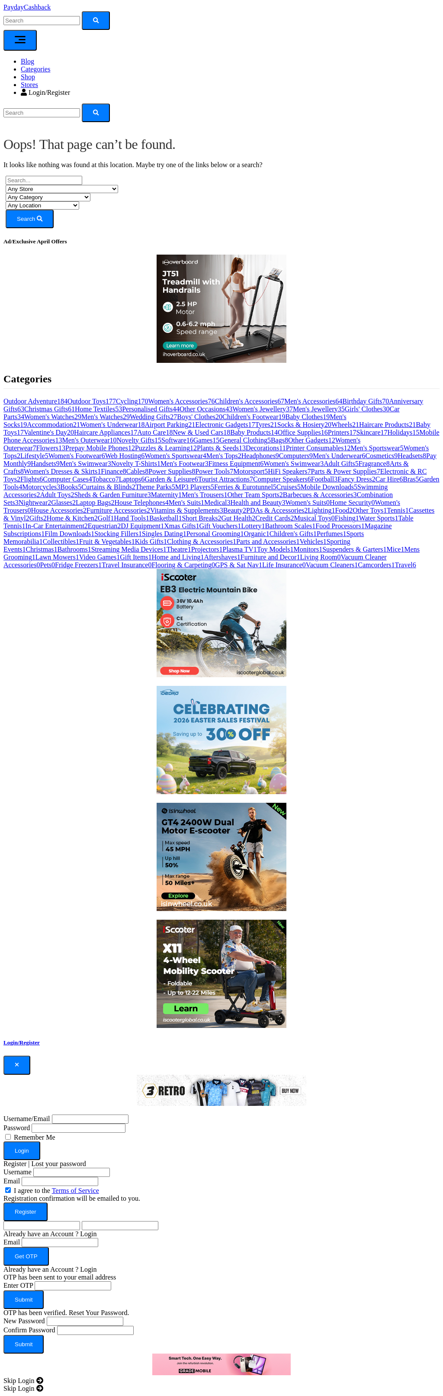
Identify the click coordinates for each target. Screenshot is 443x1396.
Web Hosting (125, 455)
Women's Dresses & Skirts (62, 471)
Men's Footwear (185, 463)
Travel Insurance (126, 565)
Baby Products (254, 432)
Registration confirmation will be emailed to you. (71, 1198)
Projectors (207, 549)
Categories (35, 69)
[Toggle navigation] (20, 40)
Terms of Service (75, 1190)
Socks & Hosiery (304, 424)
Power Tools (214, 471)
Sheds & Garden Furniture (112, 494)
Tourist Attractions (225, 479)
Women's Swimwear (293, 463)
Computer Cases (67, 479)
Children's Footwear (254, 416)
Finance (113, 471)
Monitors (307, 549)
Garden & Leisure (171, 479)
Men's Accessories (313, 401)
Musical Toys (314, 518)
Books (70, 487)
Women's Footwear (76, 455)
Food (344, 510)
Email (11, 1181)
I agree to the (56, 1190)
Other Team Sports (254, 494)
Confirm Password (29, 1330)
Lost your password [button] (59, 1163)
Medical (217, 502)
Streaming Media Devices (129, 549)
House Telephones (141, 502)
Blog (27, 61)
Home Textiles (98, 409)
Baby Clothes (308, 416)
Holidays (404, 432)
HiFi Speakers (289, 471)
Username (17, 1172)
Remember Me (34, 1137)
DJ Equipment (142, 526)
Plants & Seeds (221, 448)
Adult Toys (57, 494)
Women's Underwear (112, 424)
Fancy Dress (356, 479)
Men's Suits (186, 502)
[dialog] (221, 1216)
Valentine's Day (49, 432)
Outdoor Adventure (35, 401)
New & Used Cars (201, 432)
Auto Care (155, 432)
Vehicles (313, 541)
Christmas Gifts (49, 409)
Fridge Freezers (78, 565)
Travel (405, 565)
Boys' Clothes (199, 416)
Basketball (165, 518)
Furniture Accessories (118, 510)
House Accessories (58, 510)
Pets (47, 565)
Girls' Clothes (367, 409)
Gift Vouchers (220, 526)
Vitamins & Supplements (186, 510)
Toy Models (275, 549)
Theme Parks (155, 487)
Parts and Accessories (268, 541)
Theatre (179, 549)
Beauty (234, 510)
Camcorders (376, 565)
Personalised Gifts (151, 409)
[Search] (41, 112)
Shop (28, 77)
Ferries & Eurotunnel (245, 487)
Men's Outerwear (89, 440)
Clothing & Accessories (201, 541)
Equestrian (104, 526)
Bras (411, 479)
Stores (29, 84)
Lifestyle (34, 455)
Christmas (42, 549)
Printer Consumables (318, 448)
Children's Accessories (250, 401)
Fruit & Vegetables (107, 541)
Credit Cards (274, 518)
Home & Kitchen (72, 518)
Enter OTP (18, 1285)
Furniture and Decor (270, 557)
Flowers (51, 448)
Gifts (38, 518)
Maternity (166, 494)
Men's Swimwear (85, 463)
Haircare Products (387, 424)
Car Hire (389, 479)
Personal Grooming (215, 533)
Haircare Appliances (105, 432)
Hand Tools (131, 518)
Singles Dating (164, 533)
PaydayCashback (27, 7)
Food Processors (339, 526)
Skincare (372, 432)
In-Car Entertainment (56, 526)
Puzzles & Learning (166, 448)
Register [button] (14, 1163)
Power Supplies (171, 471)
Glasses (63, 502)
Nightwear (35, 502)
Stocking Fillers (118, 533)
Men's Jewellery (319, 409)
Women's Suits (308, 502)
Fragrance (374, 463)
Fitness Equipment (236, 463)
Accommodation (53, 424)
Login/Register (45, 92)
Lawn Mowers (57, 557)
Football (324, 479)
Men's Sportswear (376, 448)
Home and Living (178, 557)
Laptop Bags (95, 502)
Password (16, 1127)
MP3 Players (194, 487)
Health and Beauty (258, 502)
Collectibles (61, 541)
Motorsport (250, 471)
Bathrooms (74, 549)
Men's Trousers (205, 494)
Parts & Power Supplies (345, 471)
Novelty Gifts (138, 440)
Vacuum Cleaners (332, 565)
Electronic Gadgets (225, 424)
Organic (257, 533)
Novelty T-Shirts (136, 463)
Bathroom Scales (290, 526)
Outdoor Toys (91, 401)
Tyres (266, 424)
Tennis (397, 510)
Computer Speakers (282, 479)
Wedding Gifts (153, 416)
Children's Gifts (293, 533)
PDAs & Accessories (277, 510)
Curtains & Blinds (108, 487)
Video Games (99, 557)
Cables (137, 471)
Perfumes (331, 533)
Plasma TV (240, 549)
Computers (296, 455)
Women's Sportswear (175, 455)
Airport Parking (169, 424)
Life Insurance (284, 565)
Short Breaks (201, 518)
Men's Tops (223, 455)
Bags (279, 440)
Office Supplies (303, 432)
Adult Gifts (341, 463)
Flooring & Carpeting (183, 565)
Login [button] (88, 1234)
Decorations (266, 448)
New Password (24, 1321)
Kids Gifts (151, 541)
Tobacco (105, 479)
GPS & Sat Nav (238, 565)
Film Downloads (69, 533)
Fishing (347, 518)
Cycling (132, 401)
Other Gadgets (311, 440)
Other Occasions (206, 409)
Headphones (260, 455)
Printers (342, 432)
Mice (395, 549)
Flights (31, 479)
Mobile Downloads (329, 487)
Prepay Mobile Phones (100, 448)
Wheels (345, 424)
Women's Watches (52, 416)
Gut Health (239, 518)
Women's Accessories (181, 401)
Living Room (320, 557)
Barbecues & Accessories (320, 494)
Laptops (132, 479)
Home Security (352, 502)
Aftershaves (222, 557)
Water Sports (378, 518)
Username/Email (26, 1118)
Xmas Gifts (181, 526)
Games (206, 440)
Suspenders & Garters (354, 549)
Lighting (321, 510)
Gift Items (135, 557)
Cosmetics (382, 455)
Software (177, 440)
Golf (106, 518)
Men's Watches (105, 416)
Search (29, 219)
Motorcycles (41, 487)
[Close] (16, 1065)
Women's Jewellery (262, 409)
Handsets (45, 463)
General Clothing (245, 440)
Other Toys (370, 510)
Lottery (253, 526)
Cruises (288, 487)
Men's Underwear (339, 455)
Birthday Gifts (365, 401)
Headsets (412, 455)
